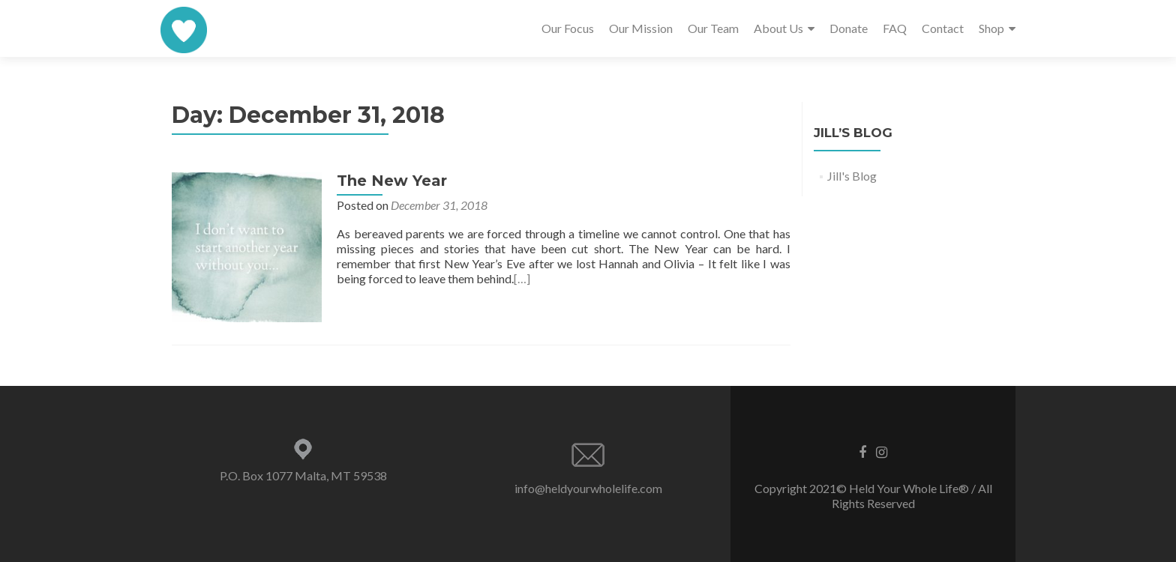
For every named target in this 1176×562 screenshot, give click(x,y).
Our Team (713, 28)
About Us (778, 28)
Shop (991, 28)
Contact (943, 28)
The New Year (392, 181)
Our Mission (641, 28)
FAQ (895, 28)
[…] (522, 278)
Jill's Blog (852, 176)
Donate (849, 28)
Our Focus (568, 28)
